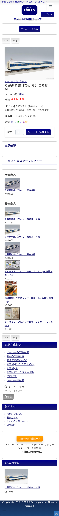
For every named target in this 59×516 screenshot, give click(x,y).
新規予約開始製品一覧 (30, 438)
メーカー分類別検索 (18, 352)
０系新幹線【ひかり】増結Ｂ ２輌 (22, 487)
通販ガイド (12, 417)
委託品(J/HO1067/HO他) (20, 364)
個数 (9, 132)
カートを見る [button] (29, 29)
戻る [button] (15, 40)
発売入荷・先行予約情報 (20, 372)
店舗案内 (11, 424)
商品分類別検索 (15, 356)
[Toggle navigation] (4, 512)
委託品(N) (12, 368)
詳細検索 (12, 376)
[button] (47, 14)
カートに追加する (38, 132)
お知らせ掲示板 (14, 414)
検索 (8, 396)
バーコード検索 (15, 380)
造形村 (21, 94)
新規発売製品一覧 (17, 360)
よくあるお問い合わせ (18, 421)
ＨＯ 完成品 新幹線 (16, 81)
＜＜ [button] (6, 40)
